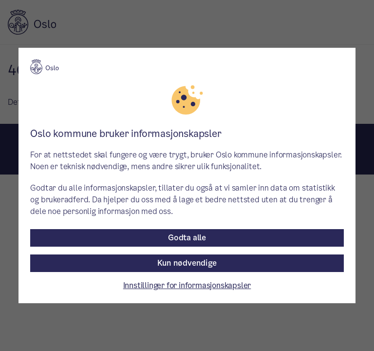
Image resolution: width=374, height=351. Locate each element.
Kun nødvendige (186, 263)
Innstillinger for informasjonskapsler (187, 285)
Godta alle (187, 237)
